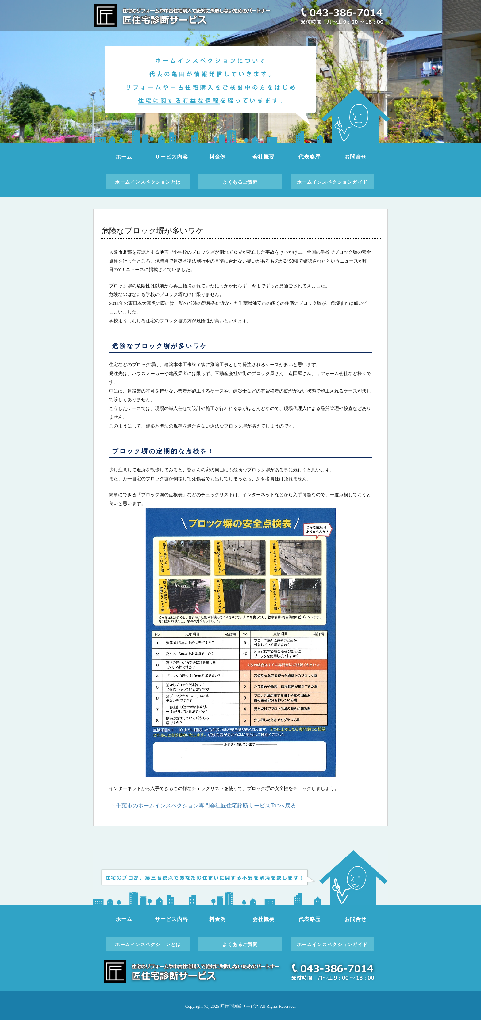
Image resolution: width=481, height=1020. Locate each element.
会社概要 (263, 157)
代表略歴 (309, 157)
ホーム (124, 157)
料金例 (217, 157)
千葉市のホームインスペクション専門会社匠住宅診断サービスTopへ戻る (206, 806)
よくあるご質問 (240, 182)
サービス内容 (171, 157)
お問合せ (355, 157)
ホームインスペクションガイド (332, 182)
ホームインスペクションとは (148, 182)
